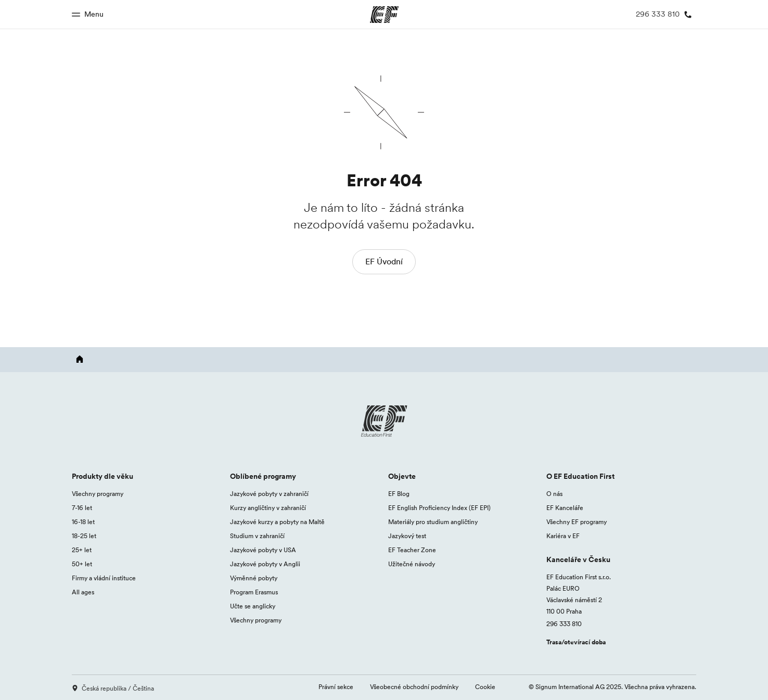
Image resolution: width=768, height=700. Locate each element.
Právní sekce (335, 686)
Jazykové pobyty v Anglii (265, 563)
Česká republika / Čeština (113, 688)
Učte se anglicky (252, 606)
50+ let (82, 563)
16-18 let (83, 521)
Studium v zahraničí (257, 535)
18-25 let (84, 535)
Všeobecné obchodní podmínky (414, 686)
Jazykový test (407, 535)
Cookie (485, 686)
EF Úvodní (384, 261)
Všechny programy (97, 493)
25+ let (82, 549)
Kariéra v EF (563, 535)
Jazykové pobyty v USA (263, 549)
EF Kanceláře (564, 507)
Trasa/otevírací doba (576, 642)
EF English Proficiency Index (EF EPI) (439, 507)
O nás (554, 493)
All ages (83, 592)
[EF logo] (384, 421)
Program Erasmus (254, 592)
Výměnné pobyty (253, 578)
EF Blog (398, 493)
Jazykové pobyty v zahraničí (269, 493)
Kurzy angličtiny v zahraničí (268, 507)
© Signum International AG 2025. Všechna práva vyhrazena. (612, 686)
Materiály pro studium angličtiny (433, 521)
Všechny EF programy (576, 521)
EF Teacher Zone (412, 549)
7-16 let (82, 507)
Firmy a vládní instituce (104, 578)
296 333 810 (564, 623)
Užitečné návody (411, 563)
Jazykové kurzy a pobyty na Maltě (277, 521)
